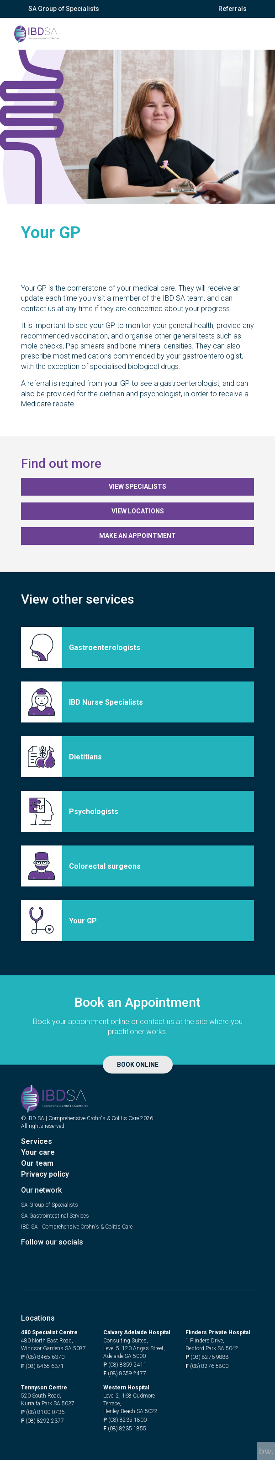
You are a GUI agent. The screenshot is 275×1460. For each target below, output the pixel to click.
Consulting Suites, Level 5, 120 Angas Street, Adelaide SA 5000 (134, 1348)
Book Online (138, 1064)
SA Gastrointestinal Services (55, 1216)
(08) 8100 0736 (42, 1412)
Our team (37, 1163)
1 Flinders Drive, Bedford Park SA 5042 (211, 1344)
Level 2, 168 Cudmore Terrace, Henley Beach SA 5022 (130, 1403)
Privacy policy (45, 1174)
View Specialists (137, 486)
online (120, 1021)
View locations (137, 511)
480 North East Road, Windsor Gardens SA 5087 (53, 1344)
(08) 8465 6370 (42, 1357)
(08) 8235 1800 (125, 1420)
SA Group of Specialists (63, 8)
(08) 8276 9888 (207, 1357)
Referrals (232, 8)
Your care (38, 1152)
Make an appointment (137, 535)
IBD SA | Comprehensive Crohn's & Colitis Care (76, 1227)
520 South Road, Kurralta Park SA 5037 (47, 1400)
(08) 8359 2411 (125, 1365)
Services (36, 1141)
